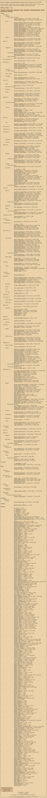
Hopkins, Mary (17, 641)
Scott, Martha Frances (19, 717)
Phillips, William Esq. (19, 713)
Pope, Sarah (17, 715)
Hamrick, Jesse (18, 622)
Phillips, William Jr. (18, 714)
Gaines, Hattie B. (18, 310)
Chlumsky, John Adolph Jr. (20, 82)
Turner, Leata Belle (18, 157)
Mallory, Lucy (17, 670)
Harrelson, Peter (18, 628)
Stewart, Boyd (17, 481)
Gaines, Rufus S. (18, 175)
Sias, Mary (16, 721)
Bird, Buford (17, 527)
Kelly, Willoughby (18, 207)
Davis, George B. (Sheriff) (20, 580)
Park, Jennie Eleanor (19, 250)
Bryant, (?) (16, 543)
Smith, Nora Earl (18, 303)
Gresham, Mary (18, 608)
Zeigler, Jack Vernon (19, 184)
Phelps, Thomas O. (18, 710)
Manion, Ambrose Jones (20, 686)
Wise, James (17, 776)
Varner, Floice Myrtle (19, 449)
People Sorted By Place (35, 10)
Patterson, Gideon (18, 708)
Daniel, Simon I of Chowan (20, 574)
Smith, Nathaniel (18, 722)
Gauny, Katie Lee (18, 68)
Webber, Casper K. (18, 762)
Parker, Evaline (17, 199)
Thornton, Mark (17, 751)
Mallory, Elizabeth (18, 665)
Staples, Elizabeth (18, 732)
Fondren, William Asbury (20, 285)
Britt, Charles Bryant (19, 326)
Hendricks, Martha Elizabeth (21, 147)
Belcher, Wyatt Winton (19, 526)
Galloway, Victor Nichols (20, 134)
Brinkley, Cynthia (18, 536)
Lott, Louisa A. (17, 217)
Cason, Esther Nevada (19, 241)
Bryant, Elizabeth (18, 546)
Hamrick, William (18, 625)
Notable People (7, 789)
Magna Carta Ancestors (7, 787)
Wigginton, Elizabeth (19, 773)
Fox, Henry (16, 591)
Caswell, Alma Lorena (19, 88)
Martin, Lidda (17, 694)
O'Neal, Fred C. (18, 258)
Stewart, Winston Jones (20, 38)
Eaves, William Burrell (19, 60)
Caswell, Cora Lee (18, 26)
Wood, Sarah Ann (18, 782)
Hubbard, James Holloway (20, 643)
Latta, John (16, 662)
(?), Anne (16, 508)
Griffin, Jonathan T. (18, 609)
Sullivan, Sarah (17, 744)
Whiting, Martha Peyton (19, 771)
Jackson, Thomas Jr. (19, 654)
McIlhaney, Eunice (18, 353)
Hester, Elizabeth (18, 110)
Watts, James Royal (19, 361)
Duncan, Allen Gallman (19, 246)
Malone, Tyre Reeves (19, 151)
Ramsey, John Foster (19, 105)
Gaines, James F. (18, 75)
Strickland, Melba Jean (19, 359)
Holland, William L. (18, 638)
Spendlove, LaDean (19, 468)
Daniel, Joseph (17, 569)
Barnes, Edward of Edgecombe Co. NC (23, 517)
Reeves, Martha (18, 45)
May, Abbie (16, 393)
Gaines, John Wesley (19, 78)
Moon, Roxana (17, 704)
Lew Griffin (25, 793)
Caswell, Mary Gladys (19, 33)
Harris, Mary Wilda (18, 99)
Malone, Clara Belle (19, 195)
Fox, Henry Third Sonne (20, 592)
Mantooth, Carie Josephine (20, 124)
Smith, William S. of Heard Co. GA (22, 726)
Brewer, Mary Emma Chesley (21, 384)
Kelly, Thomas (17, 314)
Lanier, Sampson (18, 660)
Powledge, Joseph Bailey (20, 152)
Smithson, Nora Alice (19, 355)
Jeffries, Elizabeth (18, 655)
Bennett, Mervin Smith (19, 161)
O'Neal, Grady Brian (19, 259)
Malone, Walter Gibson (19, 436)
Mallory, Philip (17, 671)
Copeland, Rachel (18, 568)
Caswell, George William (20, 30)
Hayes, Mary (17, 635)
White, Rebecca (18, 770)
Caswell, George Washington (21, 28)
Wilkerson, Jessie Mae (19, 251)
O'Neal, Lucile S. (18, 249)
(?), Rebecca (17, 511)
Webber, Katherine (18, 764)
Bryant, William (17, 552)
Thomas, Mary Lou (18, 381)
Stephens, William (18, 737)
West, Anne (17, 767)
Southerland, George (19, 728)
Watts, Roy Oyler (18, 362)
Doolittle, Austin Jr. (18, 293)
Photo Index (26, 10)
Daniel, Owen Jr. (18, 573)
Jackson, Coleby (18, 148)
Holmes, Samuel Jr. (19, 639)
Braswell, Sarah (18, 533)
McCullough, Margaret (19, 472)
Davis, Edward (17, 578)
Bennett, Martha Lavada (20, 22)
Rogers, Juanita (18, 396)
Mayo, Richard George (19, 698)
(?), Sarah (16, 513)
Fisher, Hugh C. (18, 98)
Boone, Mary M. (18, 529)
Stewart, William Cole (19, 275)
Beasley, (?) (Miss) (18, 524)
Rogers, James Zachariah (20, 379)
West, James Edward (19, 40)
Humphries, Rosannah (19, 644)
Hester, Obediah (18, 111)
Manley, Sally (17, 693)
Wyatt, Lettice (17, 785)
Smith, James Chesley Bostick (21, 399)
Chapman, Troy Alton (19, 349)
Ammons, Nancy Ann (19, 516)
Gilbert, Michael (18, 595)
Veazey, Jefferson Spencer (20, 341)
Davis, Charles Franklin (19, 172)
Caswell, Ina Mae (18, 81)
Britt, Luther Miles (18, 227)
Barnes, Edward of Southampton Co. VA (24, 519)
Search (42, 10)
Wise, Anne (17, 775)
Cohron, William (18, 567)
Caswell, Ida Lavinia (19, 234)
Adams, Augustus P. (19, 337)
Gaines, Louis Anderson (20, 65)
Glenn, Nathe (17, 602)
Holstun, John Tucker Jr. (20, 640)
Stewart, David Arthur (19, 269)
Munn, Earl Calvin (18, 180)
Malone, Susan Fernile (19, 434)
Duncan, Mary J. (18, 375)
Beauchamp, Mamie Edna (20, 191)
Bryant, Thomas (18, 551)
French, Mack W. (18, 442)
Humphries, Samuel (19, 645)
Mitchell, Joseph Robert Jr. (20, 505)
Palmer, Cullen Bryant (19, 156)
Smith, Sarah (17, 724)
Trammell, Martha (18, 752)
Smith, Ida (16, 456)
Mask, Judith (17, 695)
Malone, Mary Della (18, 196)
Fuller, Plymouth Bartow (20, 280)
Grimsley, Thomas (18, 612)
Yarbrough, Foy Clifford (19, 200)
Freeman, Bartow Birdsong (20, 278)
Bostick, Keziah (18, 532)
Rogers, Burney (18, 181)
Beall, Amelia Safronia (19, 49)
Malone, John (17, 676)
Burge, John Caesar (19, 554)
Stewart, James (18, 738)
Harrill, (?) (16, 629)
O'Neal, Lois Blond (18, 260)
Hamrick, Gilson (18, 621)
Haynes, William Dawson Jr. (21, 189)
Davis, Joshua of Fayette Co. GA (22, 581)
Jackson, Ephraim (18, 651)
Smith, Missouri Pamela (20, 209)
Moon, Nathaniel (18, 702)
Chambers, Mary (18, 562)
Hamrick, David (17, 619)
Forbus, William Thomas (20, 20)
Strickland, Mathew (18, 743)
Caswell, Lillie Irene (18, 245)
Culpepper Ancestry (7, 790)
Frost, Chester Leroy (19, 448)
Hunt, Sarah (17, 649)
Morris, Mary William (19, 354)
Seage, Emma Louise (19, 502)
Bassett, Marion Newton (20, 166)
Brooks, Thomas (18, 541)
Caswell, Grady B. (18, 244)
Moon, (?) (16, 699)
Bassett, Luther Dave (19, 231)
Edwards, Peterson (18, 589)
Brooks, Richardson (19, 540)
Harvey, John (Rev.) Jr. (19, 633)
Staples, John (17, 733)
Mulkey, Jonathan (18, 705)
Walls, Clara (17, 85)
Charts (21, 10)
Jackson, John (17, 652)
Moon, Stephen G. (18, 290)
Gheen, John (17, 478)
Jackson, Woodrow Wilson (20, 428)
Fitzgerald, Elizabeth (19, 590)
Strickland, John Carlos (19, 356)
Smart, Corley (17, 398)
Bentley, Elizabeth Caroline (20, 277)
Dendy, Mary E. (18, 373)
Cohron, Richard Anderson (20, 77)
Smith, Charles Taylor (19, 101)
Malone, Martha (18, 678)
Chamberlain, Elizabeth (19, 560)
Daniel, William (17, 576)
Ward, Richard (17, 757)
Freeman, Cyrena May (19, 133)
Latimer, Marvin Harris (19, 479)
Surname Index (9, 10)
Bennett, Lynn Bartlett (19, 415)
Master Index (16, 10)
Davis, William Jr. (18, 585)
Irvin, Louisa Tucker (19, 287)
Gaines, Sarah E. (18, 312)
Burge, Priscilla (17, 555)
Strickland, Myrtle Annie (19, 360)
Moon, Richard (17, 703)
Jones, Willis (17, 657)
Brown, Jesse (17, 542)
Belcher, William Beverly (20, 525)
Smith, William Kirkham (19, 282)
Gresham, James (18, 606)
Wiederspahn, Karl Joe (19, 402)
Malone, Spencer (18, 198)
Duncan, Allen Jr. (18, 387)
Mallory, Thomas (18, 672)
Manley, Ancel (17, 687)
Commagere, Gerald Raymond (21, 370)
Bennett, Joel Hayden (19, 146)
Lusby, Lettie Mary (18, 424)
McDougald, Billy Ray (19, 95)
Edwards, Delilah (18, 587)
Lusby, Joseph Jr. (18, 423)
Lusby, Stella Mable (18, 390)
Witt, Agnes (17, 781)
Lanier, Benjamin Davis (19, 464)
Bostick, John (17, 531)
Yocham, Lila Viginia (19, 417)
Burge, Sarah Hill (18, 557)
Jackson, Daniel (18, 650)
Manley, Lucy (17, 689)
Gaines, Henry (17, 306)
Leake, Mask (17, 663)
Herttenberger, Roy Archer (20, 135)
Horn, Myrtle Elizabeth (19, 235)
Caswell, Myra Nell (18, 94)
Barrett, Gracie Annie (19, 330)
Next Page (10, 11)
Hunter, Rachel (17, 487)
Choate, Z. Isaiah (18, 563)
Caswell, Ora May (18, 34)
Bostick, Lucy (17, 108)
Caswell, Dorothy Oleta (19, 27)
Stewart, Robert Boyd (19, 474)
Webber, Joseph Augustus (20, 763)
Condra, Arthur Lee (18, 411)
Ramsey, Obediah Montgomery (21, 116)
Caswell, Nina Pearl (19, 18)
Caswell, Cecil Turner (19, 93)
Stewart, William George (20, 491)
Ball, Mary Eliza (18, 221)
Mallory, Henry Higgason (20, 667)
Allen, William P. (18, 515)
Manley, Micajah (18, 690)
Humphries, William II (19, 648)
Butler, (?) (16, 559)
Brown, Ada (17, 63)
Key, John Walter (18, 659)
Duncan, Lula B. (18, 174)
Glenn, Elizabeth (18, 597)
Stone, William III (18, 741)
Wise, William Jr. (18, 780)
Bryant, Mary (17, 548)
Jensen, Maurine (18, 467)
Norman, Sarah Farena (19, 376)
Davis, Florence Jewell (19, 338)
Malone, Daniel (17, 675)
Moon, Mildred (17, 700)
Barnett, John (17, 521)
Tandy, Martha (17, 748)
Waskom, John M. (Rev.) (20, 46)
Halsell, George (18, 614)
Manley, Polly (17, 692)
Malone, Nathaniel (18, 679)
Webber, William (18, 765)
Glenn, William (17, 605)
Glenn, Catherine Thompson (21, 596)
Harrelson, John (18, 627)
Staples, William (18, 736)
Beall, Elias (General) (19, 522)
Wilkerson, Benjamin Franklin (21, 236)
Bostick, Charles (18, 530)
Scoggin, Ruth (17, 716)
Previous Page (4, 11)
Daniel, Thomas (18, 575)
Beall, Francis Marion (19, 43)
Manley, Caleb (17, 688)
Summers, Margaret (19, 746)
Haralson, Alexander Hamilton (21, 268)
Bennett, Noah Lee (18, 171)
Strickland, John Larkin (19, 357)
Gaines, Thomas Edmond (20, 67)
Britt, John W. (17, 226)
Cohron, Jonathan (18, 565)
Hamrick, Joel (17, 623)
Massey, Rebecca (18, 697)
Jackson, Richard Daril (19, 496)
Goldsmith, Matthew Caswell (21, 318)
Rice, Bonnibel (17, 378)
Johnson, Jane (17, 656)
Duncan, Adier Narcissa (19, 422)
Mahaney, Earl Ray (18, 149)
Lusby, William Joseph (19, 391)
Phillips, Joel (17, 711)
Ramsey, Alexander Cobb (20, 103)
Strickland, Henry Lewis (19, 340)
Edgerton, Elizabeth (19, 586)
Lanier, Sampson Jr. (19, 661)
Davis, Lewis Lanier (19, 582)
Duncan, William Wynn (19, 389)
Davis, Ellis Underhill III (19, 372)
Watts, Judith (17, 759)
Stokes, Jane (17, 740)
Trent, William (17, 754)
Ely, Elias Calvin (18, 267)
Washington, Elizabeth (19, 758)
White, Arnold (17, 768)
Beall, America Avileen (19, 42)
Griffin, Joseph (17, 611)
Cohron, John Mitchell (19, 346)
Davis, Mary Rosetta (19, 440)
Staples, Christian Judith (20, 730)
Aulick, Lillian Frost (18, 239)
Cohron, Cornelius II (19, 564)
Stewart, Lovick (17, 453)
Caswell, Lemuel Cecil (19, 32)
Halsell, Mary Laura (18, 616)
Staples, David (17, 731)
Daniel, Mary (17, 570)
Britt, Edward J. (17, 537)
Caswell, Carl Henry (19, 23)
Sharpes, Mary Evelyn (19, 264)
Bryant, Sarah (17, 549)
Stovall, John (17, 742)
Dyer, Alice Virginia (18, 351)
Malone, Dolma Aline (19, 177)
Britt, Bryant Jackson (19, 225)
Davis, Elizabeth (18, 579)
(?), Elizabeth (17, 509)
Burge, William (17, 558)
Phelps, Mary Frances (19, 281)
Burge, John (17, 553)
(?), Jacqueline (17, 463)
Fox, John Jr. (17, 594)
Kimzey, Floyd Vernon (19, 90)
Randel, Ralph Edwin (19, 344)
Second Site (21, 796)
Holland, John (17, 636)
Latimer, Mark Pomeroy (19, 176)
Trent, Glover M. (18, 753)
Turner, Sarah (17, 755)
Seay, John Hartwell (19, 719)
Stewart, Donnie (18, 120)
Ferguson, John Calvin (19, 194)
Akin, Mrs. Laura (18, 309)
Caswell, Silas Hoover (19, 36)
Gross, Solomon (18, 613)
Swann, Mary (17, 747)
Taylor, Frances (17, 749)
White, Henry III (18, 769)
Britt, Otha (16, 327)
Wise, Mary (17, 779)
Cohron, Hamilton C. (19, 216)
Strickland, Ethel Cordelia (20, 125)
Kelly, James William (19, 118)
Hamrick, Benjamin (18, 617)
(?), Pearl (16, 224)
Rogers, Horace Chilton (19, 182)
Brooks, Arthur (17, 538)
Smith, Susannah (18, 380)
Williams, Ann (17, 774)
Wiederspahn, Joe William (20, 401)
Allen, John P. (17, 514)
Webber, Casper (18, 760)
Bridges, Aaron (17, 535)
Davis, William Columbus (20, 298)
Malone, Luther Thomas (20, 179)
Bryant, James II (18, 547)
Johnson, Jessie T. (18, 136)
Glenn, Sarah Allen (18, 603)
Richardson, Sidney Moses (20, 130)
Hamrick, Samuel (18, 624)
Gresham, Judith (18, 607)
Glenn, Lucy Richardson (20, 601)
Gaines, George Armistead (20, 64)
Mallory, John (17, 668)
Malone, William (18, 684)
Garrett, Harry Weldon (19, 323)
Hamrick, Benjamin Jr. (19, 618)
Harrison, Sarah (18, 630)
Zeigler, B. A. (17, 315)
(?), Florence (17, 169)
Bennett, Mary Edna (19, 155)
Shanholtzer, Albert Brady (20, 720)
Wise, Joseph (17, 778)
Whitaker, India (17, 270)
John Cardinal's (17, 796)
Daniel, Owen (17, 571)
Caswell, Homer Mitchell (20, 31)
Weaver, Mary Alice (18, 438)
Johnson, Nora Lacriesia (20, 413)
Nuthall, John (17, 706)
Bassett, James (18, 170)
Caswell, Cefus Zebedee (20, 243)
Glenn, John (17, 598)
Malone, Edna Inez (18, 138)
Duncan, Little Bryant (19, 388)
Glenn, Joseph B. (18, 600)
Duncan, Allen (17, 374)
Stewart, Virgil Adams (19, 320)
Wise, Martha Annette (19, 121)
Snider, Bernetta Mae (19, 727)
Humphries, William (18, 646)
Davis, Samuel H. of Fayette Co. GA (23, 584)
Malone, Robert (18, 681)
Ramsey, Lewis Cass (19, 106)
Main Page (3, 10)
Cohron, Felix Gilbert (19, 229)
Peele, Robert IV (18, 709)
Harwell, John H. (18, 634)
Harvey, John (17, 632)
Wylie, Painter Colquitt (19, 295)
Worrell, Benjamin (18, 784)
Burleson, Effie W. (18, 263)
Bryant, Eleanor (18, 544)
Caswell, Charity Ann (19, 25)
